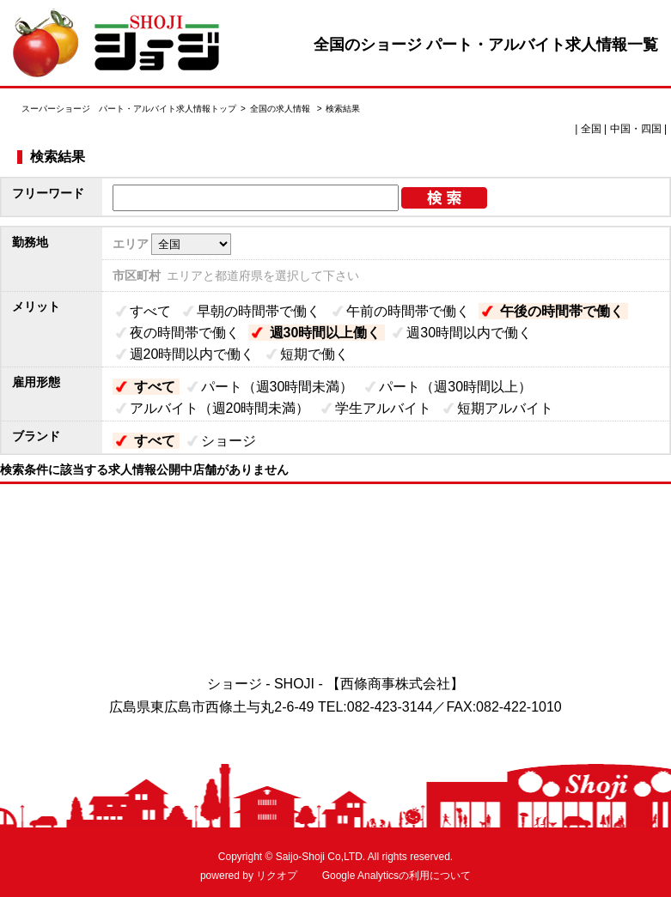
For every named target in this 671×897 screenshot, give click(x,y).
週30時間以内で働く (469, 332)
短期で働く (314, 354)
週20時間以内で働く (192, 354)
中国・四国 (636, 129)
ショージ (228, 440)
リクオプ (276, 876)
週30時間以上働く (325, 332)
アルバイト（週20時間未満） (220, 408)
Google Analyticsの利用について (396, 876)
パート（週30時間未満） (277, 386)
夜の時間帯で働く (185, 332)
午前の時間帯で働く (408, 311)
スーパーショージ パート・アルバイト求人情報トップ (128, 108)
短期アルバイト (505, 408)
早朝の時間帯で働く (258, 311)
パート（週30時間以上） (455, 386)
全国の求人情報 (281, 108)
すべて (150, 311)
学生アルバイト (383, 408)
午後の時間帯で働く (562, 311)
